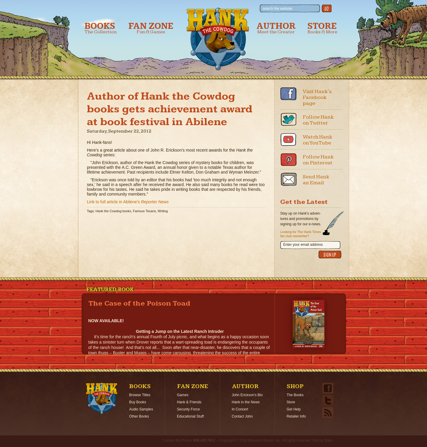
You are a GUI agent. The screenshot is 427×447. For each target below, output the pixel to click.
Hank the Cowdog (218, 38)
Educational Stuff (190, 416)
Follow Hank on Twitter (318, 120)
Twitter (288, 119)
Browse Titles (139, 395)
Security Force (188, 409)
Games (183, 395)
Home (101, 398)
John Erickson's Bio (247, 395)
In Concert (240, 409)
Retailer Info (296, 416)
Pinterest (288, 159)
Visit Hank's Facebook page (317, 97)
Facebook (288, 94)
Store (322, 28)
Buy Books (137, 402)
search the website (277, 9)
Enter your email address (303, 245)
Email (288, 179)
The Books (295, 395)
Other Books (139, 416)
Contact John (242, 416)
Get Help (294, 409)
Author (276, 28)
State (328, 440)
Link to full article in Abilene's (128, 201)
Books (101, 28)
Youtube (288, 139)
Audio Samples (141, 409)
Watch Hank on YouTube (317, 140)
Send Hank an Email (316, 180)
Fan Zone (150, 28)
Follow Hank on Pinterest (318, 160)
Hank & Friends (189, 402)
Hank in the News (246, 402)
